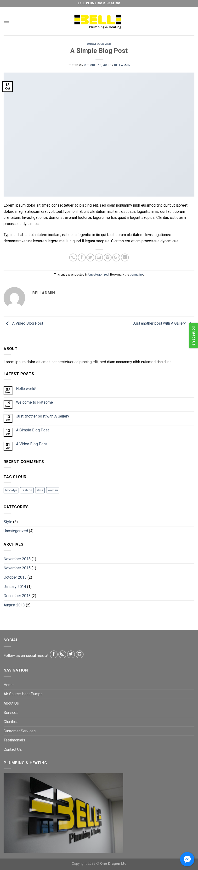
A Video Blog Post (23, 323)
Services (11, 712)
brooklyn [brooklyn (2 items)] (11, 490)
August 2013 (14, 605)
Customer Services (20, 731)
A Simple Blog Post (32, 430)
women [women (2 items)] (53, 490)
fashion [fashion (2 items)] (27, 490)
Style (8, 522)
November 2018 (17, 559)
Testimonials (14, 740)
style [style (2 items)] (40, 490)
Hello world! (26, 388)
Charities (11, 721)
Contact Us (13, 749)
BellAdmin (122, 65)
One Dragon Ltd (113, 864)
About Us (11, 703)
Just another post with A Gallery (163, 323)
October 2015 (15, 577)
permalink (136, 274)
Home (9, 685)
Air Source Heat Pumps (23, 694)
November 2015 (17, 568)
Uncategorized (99, 43)
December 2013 (17, 595)
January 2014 (15, 586)
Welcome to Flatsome (34, 402)
